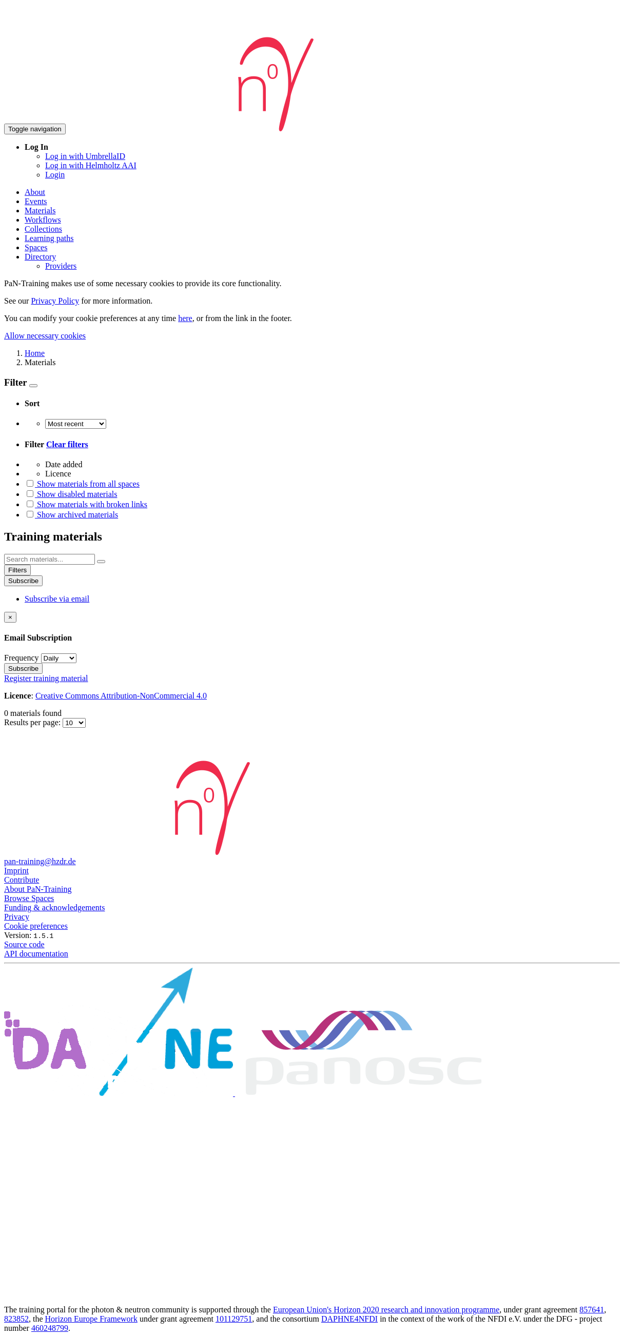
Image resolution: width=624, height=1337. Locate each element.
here (185, 318)
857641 (591, 1309)
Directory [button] (40, 256)
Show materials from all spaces (82, 484)
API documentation (36, 953)
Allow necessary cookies (45, 335)
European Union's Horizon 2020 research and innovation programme (386, 1309)
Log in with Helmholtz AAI (90, 165)
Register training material (46, 678)
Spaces (36, 247)
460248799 (49, 1328)
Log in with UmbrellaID (85, 156)
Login (55, 174)
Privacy (16, 916)
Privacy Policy (55, 300)
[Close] (10, 617)
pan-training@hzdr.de (40, 861)
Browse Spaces (29, 898)
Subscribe (23, 581)
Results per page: (33, 722)
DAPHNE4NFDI (349, 1318)
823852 (16, 1318)
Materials (40, 210)
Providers (60, 266)
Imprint (16, 870)
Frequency (21, 657)
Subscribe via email (57, 598)
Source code (24, 944)
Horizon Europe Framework (91, 1318)
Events (36, 201)
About (35, 192)
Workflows (43, 219)
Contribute (21, 879)
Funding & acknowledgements (54, 907)
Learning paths (49, 238)
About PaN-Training (37, 889)
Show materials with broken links (86, 504)
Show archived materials (71, 514)
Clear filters (67, 444)
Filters (17, 570)
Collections (43, 229)
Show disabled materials (71, 494)
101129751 (234, 1318)
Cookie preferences (36, 926)
